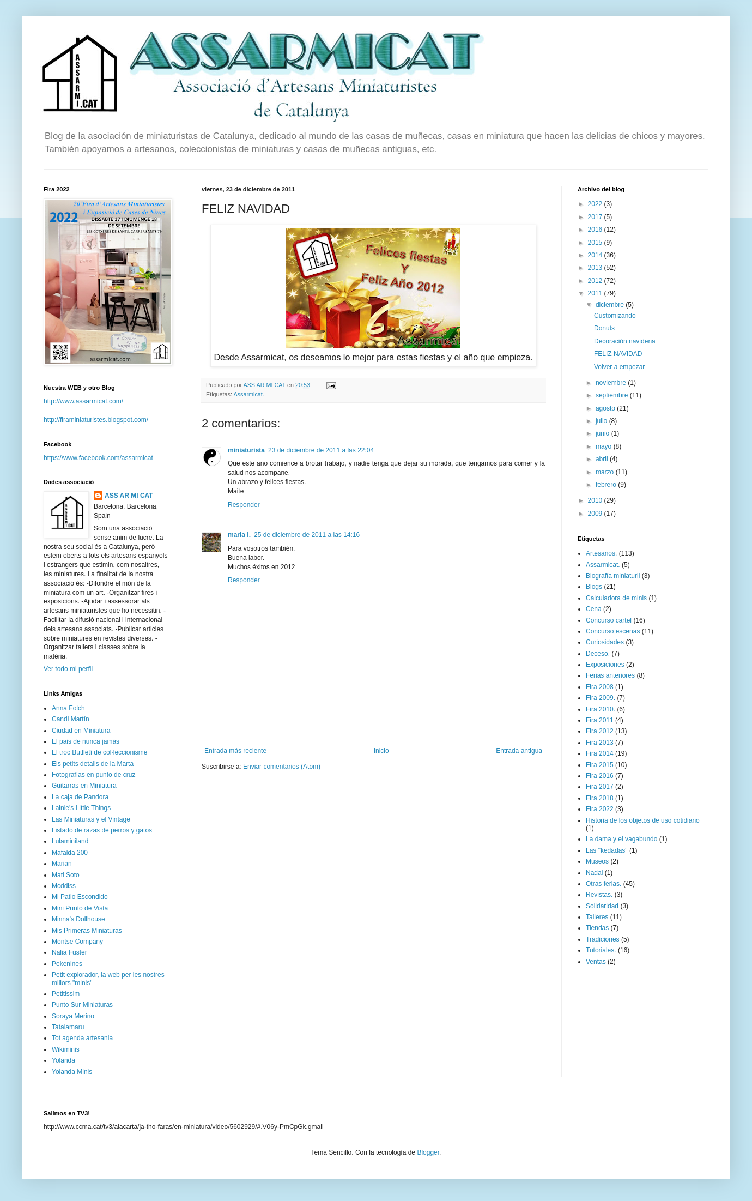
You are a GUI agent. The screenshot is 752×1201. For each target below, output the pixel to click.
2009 (596, 513)
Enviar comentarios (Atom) (281, 766)
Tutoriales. (601, 950)
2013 (596, 267)
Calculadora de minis (616, 598)
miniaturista (246, 450)
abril (603, 459)
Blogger (428, 1152)
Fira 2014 (600, 753)
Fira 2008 (600, 687)
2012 (596, 281)
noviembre (612, 383)
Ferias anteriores (610, 675)
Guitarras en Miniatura (84, 785)
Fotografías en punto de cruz (93, 774)
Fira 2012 (600, 731)
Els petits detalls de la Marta (93, 764)
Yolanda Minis (72, 1072)
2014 (596, 255)
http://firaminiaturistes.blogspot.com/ (96, 420)
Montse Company (77, 941)
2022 (596, 204)
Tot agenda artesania (82, 1038)
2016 (596, 229)
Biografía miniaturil (613, 576)
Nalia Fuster (69, 952)
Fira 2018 (600, 798)
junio (603, 433)
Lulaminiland (70, 841)
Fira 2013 (600, 742)
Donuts (604, 328)
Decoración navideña (625, 341)
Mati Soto (66, 875)
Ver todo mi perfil (68, 669)
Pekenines (67, 964)
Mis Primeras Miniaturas (87, 930)
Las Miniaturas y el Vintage (91, 819)
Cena (594, 609)
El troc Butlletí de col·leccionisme (99, 752)
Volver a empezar (619, 367)
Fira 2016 (600, 776)
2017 (596, 217)
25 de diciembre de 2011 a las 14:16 (307, 535)
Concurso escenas (613, 631)
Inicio (381, 751)
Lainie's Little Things (81, 808)
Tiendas (597, 928)
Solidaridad (602, 906)
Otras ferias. (603, 884)
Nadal (594, 873)
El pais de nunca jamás (85, 741)
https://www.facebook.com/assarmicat (98, 458)
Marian (62, 863)
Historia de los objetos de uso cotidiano (643, 820)
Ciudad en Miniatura (81, 730)
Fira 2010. (600, 709)
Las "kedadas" (607, 850)
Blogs (594, 586)
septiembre (613, 395)
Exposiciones (605, 664)
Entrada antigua (519, 751)
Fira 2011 (600, 720)
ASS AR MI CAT (129, 495)
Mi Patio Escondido (80, 897)
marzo (606, 472)
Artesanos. (601, 553)
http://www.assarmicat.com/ (83, 401)
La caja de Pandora (80, 797)
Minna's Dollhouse (78, 919)
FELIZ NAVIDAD (618, 354)
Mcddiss (64, 886)
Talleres (597, 917)
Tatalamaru (68, 1027)
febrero (607, 484)
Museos (597, 861)
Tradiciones (603, 939)
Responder (244, 505)
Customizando (615, 315)
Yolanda (63, 1060)
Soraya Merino (73, 1016)
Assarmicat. (248, 394)
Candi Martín (70, 719)
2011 (596, 293)
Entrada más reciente (235, 751)
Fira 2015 (600, 765)
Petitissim (66, 994)
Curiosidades (605, 642)
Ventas (596, 961)
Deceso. (598, 653)
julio (602, 421)
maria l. (239, 535)
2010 (596, 500)
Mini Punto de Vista (80, 908)
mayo (605, 446)
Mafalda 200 (70, 852)
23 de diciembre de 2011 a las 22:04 (321, 450)
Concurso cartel (609, 620)
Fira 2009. (600, 698)
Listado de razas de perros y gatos (102, 830)
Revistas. (599, 894)
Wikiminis (66, 1049)
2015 (596, 242)
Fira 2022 (600, 809)
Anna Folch (68, 708)
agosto (606, 408)
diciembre (611, 305)
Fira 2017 (600, 786)
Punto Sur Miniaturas (82, 1005)
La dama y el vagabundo (621, 839)
